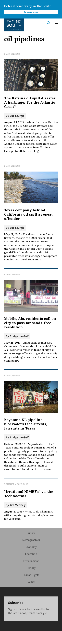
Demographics (31, 540)
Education (31, 554)
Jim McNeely (18, 505)
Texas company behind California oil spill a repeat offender (28, 214)
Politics (31, 582)
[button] (56, 22)
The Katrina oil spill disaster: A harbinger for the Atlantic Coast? (30, 102)
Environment (12, 53)
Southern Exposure (16, 484)
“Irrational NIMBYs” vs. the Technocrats (28, 493)
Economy (31, 547)
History (31, 568)
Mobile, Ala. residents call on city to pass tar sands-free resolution (30, 322)
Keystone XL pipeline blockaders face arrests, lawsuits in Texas (25, 423)
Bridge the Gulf (19, 336)
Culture (31, 533)
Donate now (31, 12)
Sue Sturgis (17, 116)
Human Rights (31, 575)
